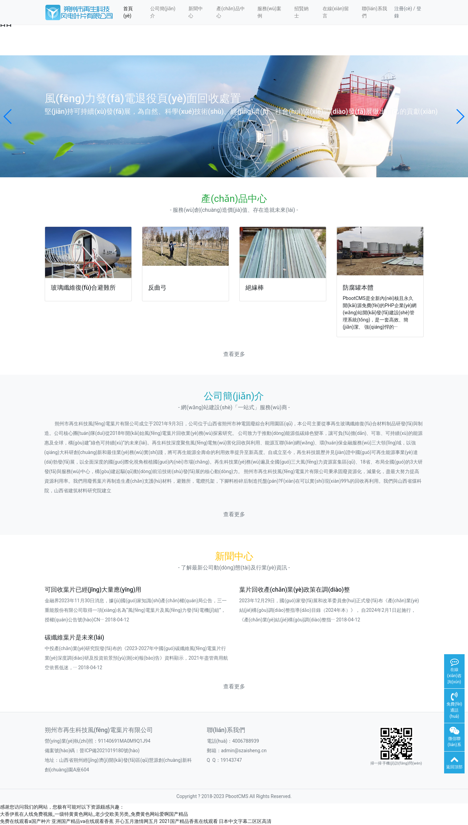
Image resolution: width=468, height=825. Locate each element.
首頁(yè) (128, 12)
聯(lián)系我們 (374, 12)
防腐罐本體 (358, 287)
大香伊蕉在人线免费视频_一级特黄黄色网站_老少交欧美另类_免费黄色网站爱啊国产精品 (94, 814)
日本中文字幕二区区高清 (245, 821)
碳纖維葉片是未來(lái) (74, 637)
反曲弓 (157, 287)
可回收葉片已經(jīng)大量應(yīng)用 (93, 589)
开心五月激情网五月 (136, 821)
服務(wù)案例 (269, 12)
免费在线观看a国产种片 (25, 821)
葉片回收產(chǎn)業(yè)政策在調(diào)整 (294, 589)
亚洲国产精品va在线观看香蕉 (83, 821)
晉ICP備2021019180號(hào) (109, 750)
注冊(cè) (403, 8)
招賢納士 (301, 12)
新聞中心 (195, 12)
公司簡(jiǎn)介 (162, 12)
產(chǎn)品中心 (230, 12)
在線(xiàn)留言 (336, 12)
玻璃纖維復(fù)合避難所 (83, 287)
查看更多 (234, 354)
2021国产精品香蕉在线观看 (188, 821)
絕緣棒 (254, 287)
